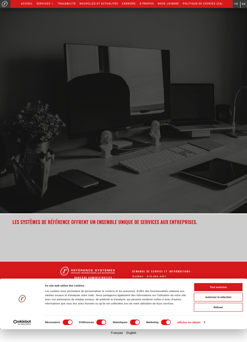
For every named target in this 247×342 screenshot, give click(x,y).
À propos (147, 3)
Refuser (218, 320)
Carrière (129, 3)
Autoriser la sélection (218, 310)
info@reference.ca (162, 286)
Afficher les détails (189, 335)
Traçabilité (67, 3)
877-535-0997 (161, 283)
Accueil (27, 3)
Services (43, 3)
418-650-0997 (156, 276)
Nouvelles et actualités (99, 3)
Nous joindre (168, 3)
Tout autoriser (218, 299)
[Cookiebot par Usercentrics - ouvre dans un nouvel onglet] (22, 335)
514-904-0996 (159, 280)
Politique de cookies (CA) (203, 3)
